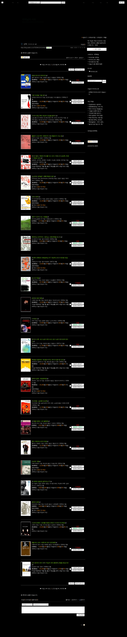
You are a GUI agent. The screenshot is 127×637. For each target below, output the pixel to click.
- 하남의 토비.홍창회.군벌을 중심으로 (50, 563)
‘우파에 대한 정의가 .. (95, 113)
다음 (57, 64)
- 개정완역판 (39, 378)
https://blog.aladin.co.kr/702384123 (33, 22)
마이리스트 (94, 71)
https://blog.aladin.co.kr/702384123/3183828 (33, 47)
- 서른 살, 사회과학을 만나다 (46, 237)
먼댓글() (29, 600)
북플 (15, 2)
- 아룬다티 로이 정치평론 (44, 542)
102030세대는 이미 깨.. (96, 106)
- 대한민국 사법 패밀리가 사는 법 (47, 136)
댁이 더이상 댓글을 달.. (96, 109)
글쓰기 (104, 2)
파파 (71, 47)
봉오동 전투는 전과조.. (96, 120)
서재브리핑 (88, 2)
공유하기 (74, 600)
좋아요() (35, 600)
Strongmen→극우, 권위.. (96, 122)
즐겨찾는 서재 (113, 2)
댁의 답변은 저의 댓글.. (96, 115)
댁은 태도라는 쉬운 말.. (96, 117)
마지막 (63, 64)
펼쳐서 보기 (70, 57)
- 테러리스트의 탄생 (39, 441)
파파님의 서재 (29, 19)
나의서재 (80, 2)
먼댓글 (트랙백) (92, 131)
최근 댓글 (91, 101)
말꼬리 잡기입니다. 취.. (96, 124)
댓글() (83, 44)
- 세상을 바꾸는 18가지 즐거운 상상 (48, 359)
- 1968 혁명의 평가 (43, 176)
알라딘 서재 (8, 2)
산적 (25, 44)
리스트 (90, 68)
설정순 (81, 57)
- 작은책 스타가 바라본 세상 (50, 258)
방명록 (90, 76)
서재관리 (97, 2)
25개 (76, 57)
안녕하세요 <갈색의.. (95, 104)
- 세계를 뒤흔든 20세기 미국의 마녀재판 (48, 523)
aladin (96, 146)
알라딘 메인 (23, 2)
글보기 (85, 37)
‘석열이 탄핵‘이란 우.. (95, 111)
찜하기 (82, 600)
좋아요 (68, 600)
